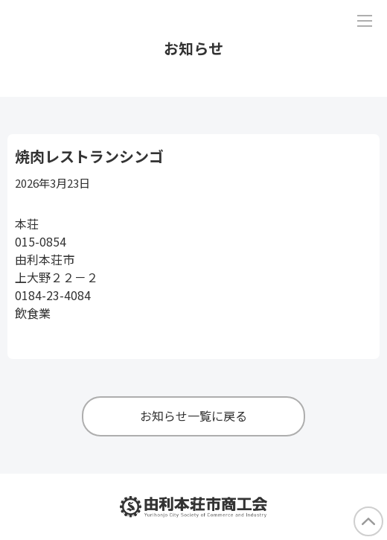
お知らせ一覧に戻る (193, 416)
